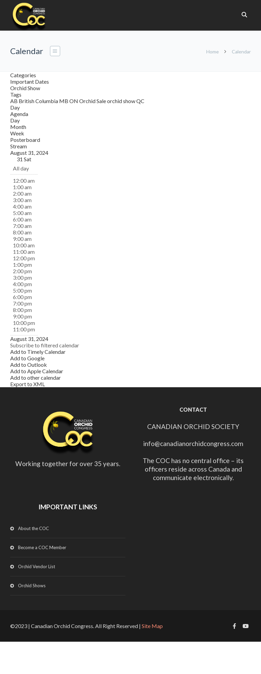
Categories (23, 75)
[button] (44, 345)
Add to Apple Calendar (36, 371)
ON (74, 101)
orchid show (121, 101)
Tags (15, 94)
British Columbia (39, 101)
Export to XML (27, 384)
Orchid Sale (93, 101)
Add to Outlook (28, 364)
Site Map (152, 626)
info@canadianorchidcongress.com (193, 443)
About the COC (33, 528)
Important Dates (29, 81)
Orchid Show (25, 88)
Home (212, 51)
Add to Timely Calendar (38, 351)
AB (14, 101)
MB (64, 101)
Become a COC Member (42, 547)
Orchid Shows (32, 585)
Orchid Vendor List (36, 566)
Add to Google (27, 358)
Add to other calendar (35, 377)
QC (140, 101)
